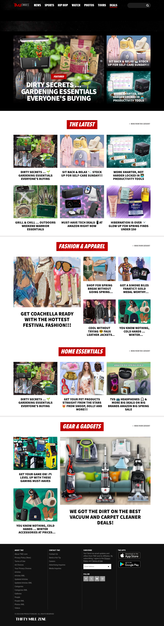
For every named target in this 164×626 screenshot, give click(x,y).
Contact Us (53, 554)
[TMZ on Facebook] (15, 4)
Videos (17, 608)
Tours (122, 26)
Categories (19, 586)
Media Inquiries (55, 568)
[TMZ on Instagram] (28, 4)
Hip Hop (60, 26)
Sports (38, 26)
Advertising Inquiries (57, 565)
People (17, 597)
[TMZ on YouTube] (97, 578)
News (19, 26)
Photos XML (19, 604)
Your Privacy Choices (23, 568)
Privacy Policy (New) (23, 558)
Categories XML (21, 590)
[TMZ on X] (19, 4)
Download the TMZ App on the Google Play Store (129, 564)
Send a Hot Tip (55, 558)
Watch (80, 26)
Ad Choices (19, 565)
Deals (140, 26)
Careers (52, 561)
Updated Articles (21, 579)
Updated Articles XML (23, 583)
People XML (19, 601)
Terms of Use (20, 561)
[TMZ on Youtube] (23, 5)
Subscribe (108, 566)
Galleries (18, 594)
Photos (101, 26)
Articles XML (20, 576)
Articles (18, 572)
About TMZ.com (21, 554)
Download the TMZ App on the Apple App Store (129, 555)
